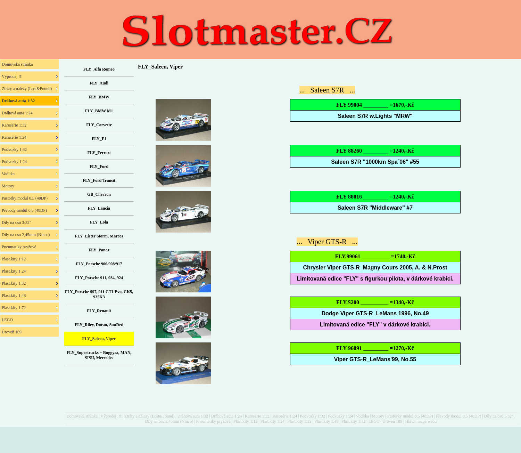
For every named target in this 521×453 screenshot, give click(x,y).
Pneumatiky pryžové (213, 421)
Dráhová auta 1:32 (192, 416)
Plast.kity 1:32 (299, 421)
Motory (378, 416)
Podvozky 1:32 (312, 416)
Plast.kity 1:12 (245, 421)
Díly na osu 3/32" (499, 416)
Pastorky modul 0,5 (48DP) (410, 416)
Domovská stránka (82, 416)
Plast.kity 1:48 (326, 421)
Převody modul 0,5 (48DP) (458, 416)
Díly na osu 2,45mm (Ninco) (169, 421)
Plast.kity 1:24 (272, 421)
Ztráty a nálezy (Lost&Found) (149, 416)
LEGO (374, 421)
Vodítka (362, 416)
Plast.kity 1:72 (353, 421)
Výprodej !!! (110, 416)
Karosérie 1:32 (257, 416)
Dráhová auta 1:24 (226, 416)
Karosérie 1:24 (284, 416)
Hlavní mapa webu (421, 421)
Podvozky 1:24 (340, 416)
